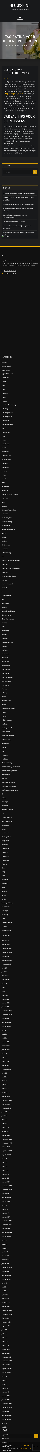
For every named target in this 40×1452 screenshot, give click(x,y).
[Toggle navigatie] (20, 17)
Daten (6, 82)
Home (9, 46)
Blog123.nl (20, 5)
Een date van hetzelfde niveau (25, 46)
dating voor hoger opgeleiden (13, 97)
